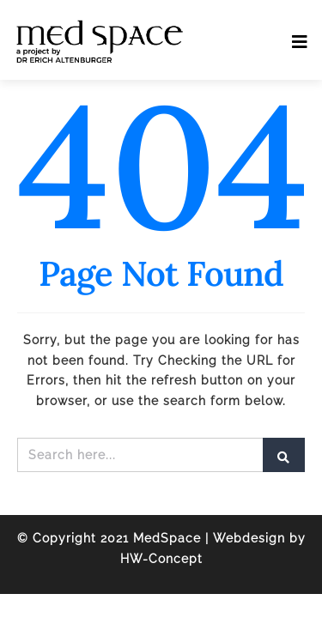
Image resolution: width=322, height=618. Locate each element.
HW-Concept (161, 559)
